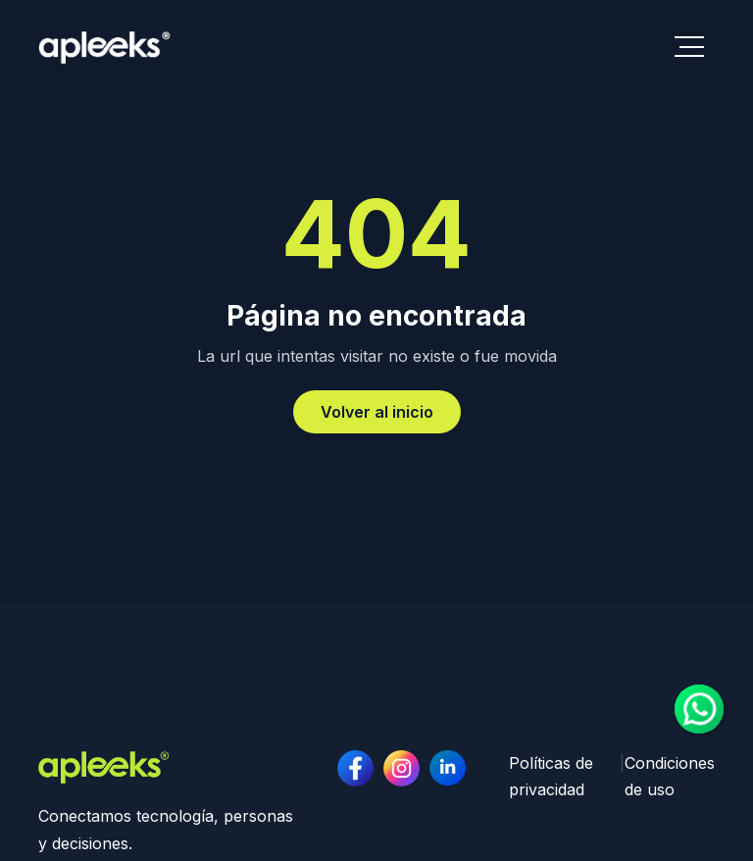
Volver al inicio (377, 412)
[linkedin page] (401, 768)
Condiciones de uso (670, 776)
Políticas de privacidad (551, 776)
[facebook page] (355, 768)
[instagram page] (447, 768)
